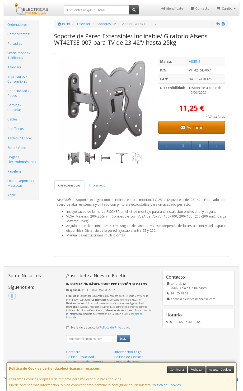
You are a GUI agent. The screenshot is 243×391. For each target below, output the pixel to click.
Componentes (18, 34)
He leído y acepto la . (100, 327)
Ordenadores (17, 24)
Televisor (14, 67)
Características (69, 185)
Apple (11, 195)
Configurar (177, 370)
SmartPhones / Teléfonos (18, 55)
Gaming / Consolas (14, 107)
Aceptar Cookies (220, 370)
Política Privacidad (80, 357)
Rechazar (197, 370)
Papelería (14, 171)
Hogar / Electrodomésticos (21, 159)
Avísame (191, 127)
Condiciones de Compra (84, 362)
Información (98, 185)
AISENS (194, 61)
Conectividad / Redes (18, 93)
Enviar (124, 339)
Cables (12, 119)
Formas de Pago (127, 362)
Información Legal (128, 352)
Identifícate (172, 8)
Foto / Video (16, 147)
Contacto (200, 8)
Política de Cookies (166, 385)
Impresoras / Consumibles (17, 79)
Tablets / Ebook (19, 138)
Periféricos (15, 128)
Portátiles (14, 43)
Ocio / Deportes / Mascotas (20, 183)
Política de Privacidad (114, 327)
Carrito (226, 8)
